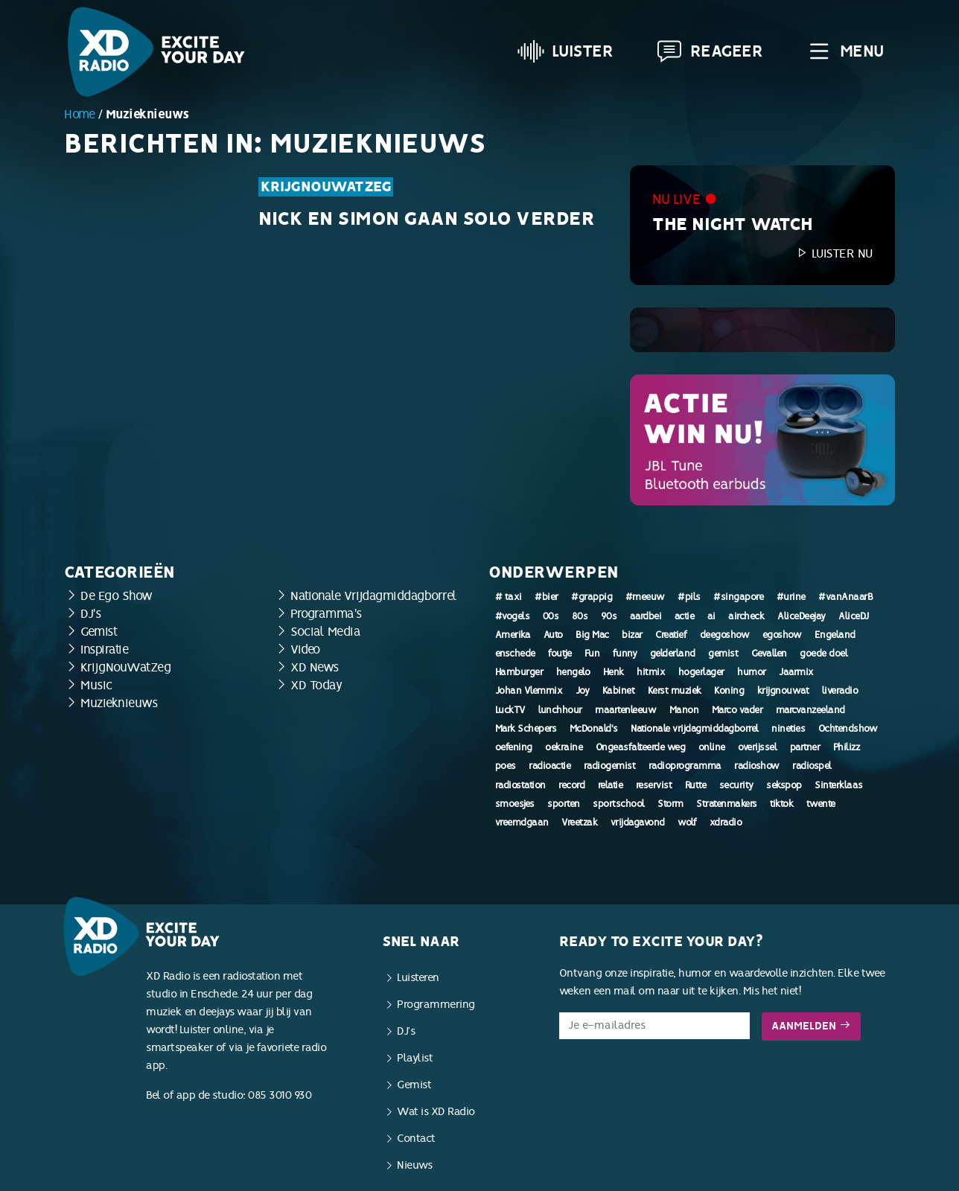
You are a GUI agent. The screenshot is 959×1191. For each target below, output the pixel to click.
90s (609, 616)
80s (580, 616)
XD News (314, 667)
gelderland (672, 654)
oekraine (563, 747)
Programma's (326, 614)
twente (820, 804)
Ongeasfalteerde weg (641, 747)
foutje (559, 654)
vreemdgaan (522, 822)
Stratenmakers (726, 804)
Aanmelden (811, 1026)
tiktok (781, 804)
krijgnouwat (783, 691)
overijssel (757, 747)
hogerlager (701, 672)
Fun (592, 654)
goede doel (823, 654)
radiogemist (610, 766)
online (711, 747)
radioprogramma (685, 766)
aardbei (646, 616)
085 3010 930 (279, 1095)
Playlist (415, 1058)
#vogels (512, 616)
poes (505, 766)
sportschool (619, 804)
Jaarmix (796, 672)
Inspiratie (104, 649)
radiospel (812, 766)
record (571, 785)
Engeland (835, 635)
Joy (583, 691)
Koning (729, 691)
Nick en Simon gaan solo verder (426, 219)
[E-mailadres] (654, 1025)
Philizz (846, 747)
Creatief (670, 635)
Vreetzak (579, 822)
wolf (687, 822)
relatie (610, 785)
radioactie (549, 766)
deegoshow (725, 635)
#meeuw (645, 597)
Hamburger (519, 672)
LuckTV (510, 710)
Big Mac (592, 635)
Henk (613, 672)
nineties (788, 729)
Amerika (513, 635)
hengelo (573, 672)
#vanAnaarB (845, 597)
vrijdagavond (638, 822)
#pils (689, 597)
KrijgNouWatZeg (326, 187)
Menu (845, 51)
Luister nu (834, 253)
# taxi (508, 597)
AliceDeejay (801, 616)
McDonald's (594, 729)
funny (625, 654)
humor (751, 672)
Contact (416, 1138)
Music (96, 685)
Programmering (436, 1004)
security (736, 785)
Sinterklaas (839, 785)
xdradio (726, 822)
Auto (553, 635)
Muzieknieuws (118, 703)
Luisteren (418, 978)
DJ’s (406, 1031)
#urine (791, 597)
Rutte (696, 785)
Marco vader (737, 710)
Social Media (325, 631)
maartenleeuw (625, 710)
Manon (684, 710)
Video (305, 649)
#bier (546, 597)
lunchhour (560, 710)
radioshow (757, 766)
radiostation (520, 785)
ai (711, 616)
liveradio (840, 691)
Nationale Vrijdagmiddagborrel (373, 596)
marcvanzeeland (810, 710)
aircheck (746, 616)
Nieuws (414, 1165)
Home (79, 114)
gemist (723, 654)
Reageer (709, 51)
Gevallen (769, 654)
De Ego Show (116, 596)
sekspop (784, 785)
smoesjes (515, 804)
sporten (563, 804)
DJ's (90, 614)
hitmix (651, 672)
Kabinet (618, 691)
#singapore (738, 597)
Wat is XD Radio (436, 1112)
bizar (632, 635)
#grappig (591, 597)
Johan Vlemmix (529, 691)
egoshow (782, 635)
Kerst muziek (674, 691)
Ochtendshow (848, 729)
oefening (513, 747)
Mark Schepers (526, 729)
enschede (515, 654)
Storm (670, 804)
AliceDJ (853, 616)
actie (685, 616)
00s (551, 616)
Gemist (98, 631)
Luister (565, 51)
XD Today (316, 685)
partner (805, 747)
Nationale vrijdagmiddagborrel (695, 729)
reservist (654, 785)
